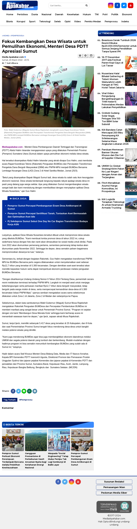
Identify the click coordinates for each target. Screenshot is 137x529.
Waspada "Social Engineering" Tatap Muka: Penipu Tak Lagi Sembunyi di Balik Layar (58, 459)
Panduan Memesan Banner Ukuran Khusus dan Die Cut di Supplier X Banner (113, 153)
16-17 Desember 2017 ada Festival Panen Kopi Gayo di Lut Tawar (112, 61)
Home (9, 14)
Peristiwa (22, 14)
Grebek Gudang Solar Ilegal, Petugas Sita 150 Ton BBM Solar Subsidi (111, 119)
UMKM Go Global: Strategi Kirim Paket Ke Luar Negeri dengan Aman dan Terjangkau (113, 172)
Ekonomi (127, 14)
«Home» (6, 35)
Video (77, 21)
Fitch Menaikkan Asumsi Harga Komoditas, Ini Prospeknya (111, 187)
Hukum (87, 14)
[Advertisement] (117, 234)
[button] (91, 56)
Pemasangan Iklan (114, 487)
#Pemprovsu (25, 400)
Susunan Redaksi (114, 481)
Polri (105, 14)
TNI (97, 14)
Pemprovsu (111, 21)
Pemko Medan (93, 21)
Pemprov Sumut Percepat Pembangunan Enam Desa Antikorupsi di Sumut (82, 459)
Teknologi (44, 21)
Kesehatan (73, 14)
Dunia (34, 14)
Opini (67, 21)
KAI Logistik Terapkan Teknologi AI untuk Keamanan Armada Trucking (113, 203)
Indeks (125, 21)
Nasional (46, 14)
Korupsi (21, 21)
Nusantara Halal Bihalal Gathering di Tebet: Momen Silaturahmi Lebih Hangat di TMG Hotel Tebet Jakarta (113, 80)
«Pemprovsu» (17, 35)
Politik (114, 14)
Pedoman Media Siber (114, 493)
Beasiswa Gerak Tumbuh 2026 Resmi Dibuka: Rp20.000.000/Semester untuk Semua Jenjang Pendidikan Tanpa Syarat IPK (119, 46)
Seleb (57, 21)
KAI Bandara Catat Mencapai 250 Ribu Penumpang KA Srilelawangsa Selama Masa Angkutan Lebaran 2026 (115, 137)
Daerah (59, 14)
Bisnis (9, 21)
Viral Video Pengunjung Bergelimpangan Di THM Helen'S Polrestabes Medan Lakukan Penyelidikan (114, 100)
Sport (32, 21)
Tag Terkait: (9, 400)
